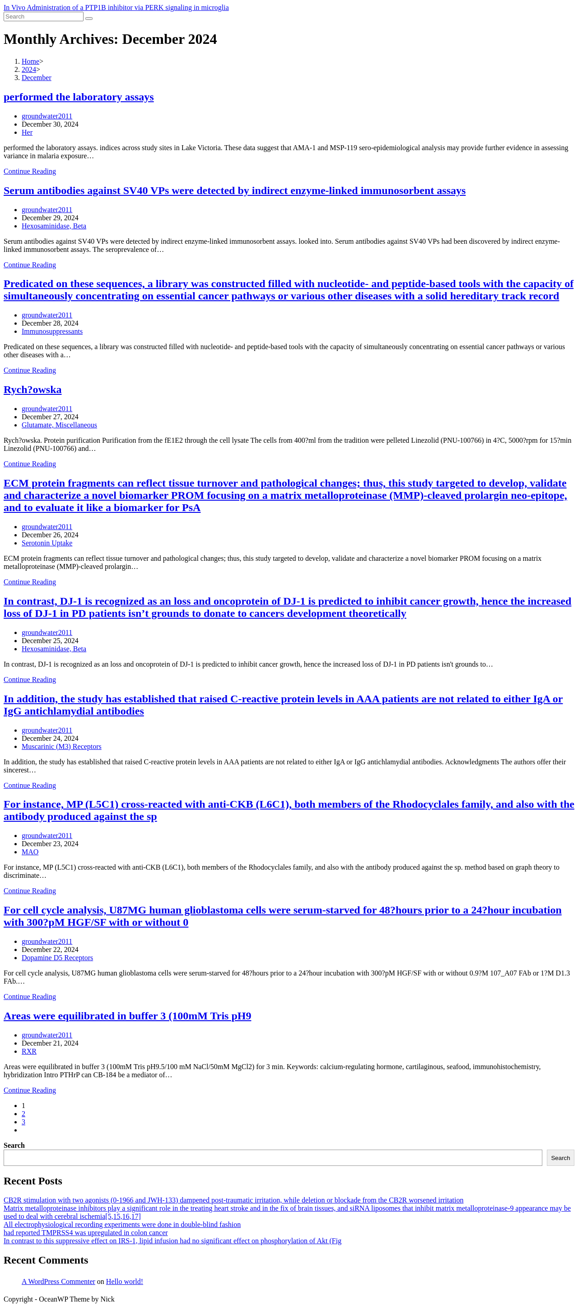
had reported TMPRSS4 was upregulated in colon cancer (86, 1232)
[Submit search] (89, 18)
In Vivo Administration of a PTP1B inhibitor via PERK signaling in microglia (116, 7)
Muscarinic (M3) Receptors (62, 746)
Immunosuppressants (52, 331)
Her (27, 132)
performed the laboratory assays (79, 97)
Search (14, 1145)
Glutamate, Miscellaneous (59, 425)
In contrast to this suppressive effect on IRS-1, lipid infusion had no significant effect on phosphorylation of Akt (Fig (172, 1241)
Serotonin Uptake (47, 543)
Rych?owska (33, 389)
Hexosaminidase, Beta (54, 226)
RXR (29, 1051)
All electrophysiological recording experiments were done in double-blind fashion (122, 1224)
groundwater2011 (47, 116)
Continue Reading (30, 171)
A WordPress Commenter (58, 1281)
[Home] (30, 61)
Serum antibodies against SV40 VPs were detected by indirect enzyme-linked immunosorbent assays (235, 190)
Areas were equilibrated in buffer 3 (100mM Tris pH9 (127, 1016)
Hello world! (124, 1281)
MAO (30, 852)
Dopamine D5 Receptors (57, 957)
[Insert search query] (44, 16)
